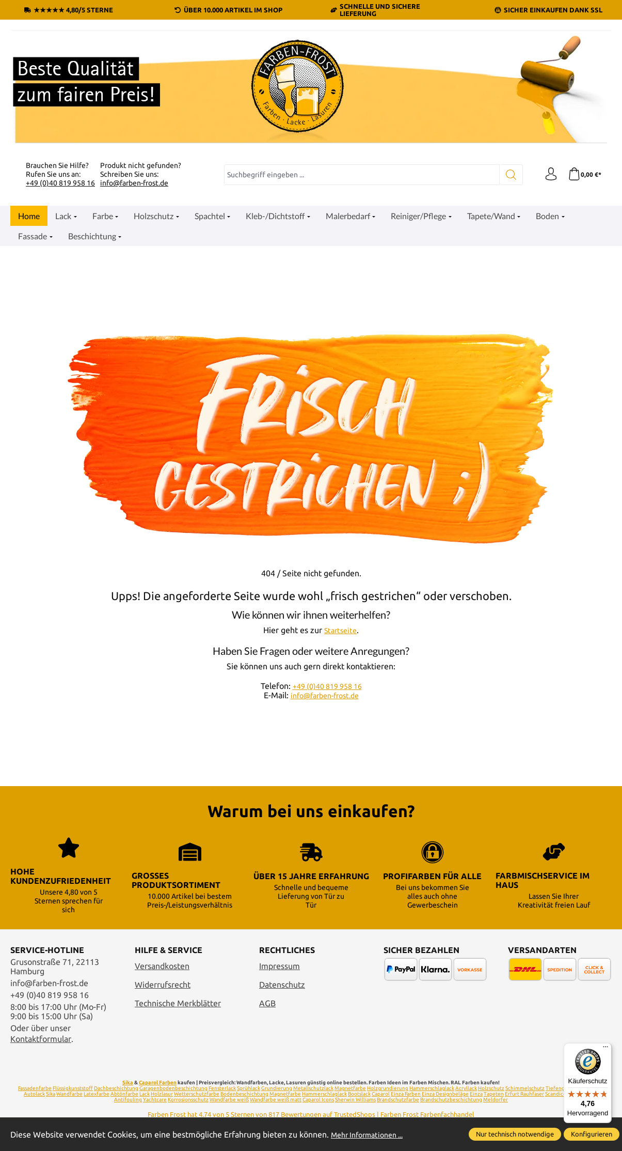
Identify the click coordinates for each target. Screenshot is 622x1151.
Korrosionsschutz (188, 1099)
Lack (144, 1094)
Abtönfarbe (124, 1094)
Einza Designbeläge (445, 1094)
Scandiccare (559, 1094)
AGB (267, 1003)
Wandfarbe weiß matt (275, 1099)
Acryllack (466, 1088)
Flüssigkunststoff (73, 1088)
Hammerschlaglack (431, 1088)
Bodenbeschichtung (244, 1094)
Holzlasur (162, 1094)
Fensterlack (222, 1088)
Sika (127, 1082)
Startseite (341, 630)
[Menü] (605, 1049)
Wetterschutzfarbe (196, 1094)
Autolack (34, 1094)
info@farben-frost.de (134, 183)
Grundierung (276, 1088)
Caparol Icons (318, 1099)
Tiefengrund (561, 1088)
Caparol (381, 1094)
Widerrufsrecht (162, 984)
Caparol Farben (158, 1082)
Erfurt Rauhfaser (524, 1094)
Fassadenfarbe (35, 1088)
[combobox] (359, 174)
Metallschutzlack (313, 1088)
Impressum (279, 966)
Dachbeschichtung (116, 1088)
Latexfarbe (96, 1094)
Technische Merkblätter (178, 1003)
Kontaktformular (40, 1038)
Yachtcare (155, 1099)
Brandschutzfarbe (398, 1099)
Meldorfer (495, 1099)
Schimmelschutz (525, 1088)
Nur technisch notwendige (515, 1134)
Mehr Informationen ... (372, 1134)
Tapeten (494, 1094)
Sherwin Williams (355, 1099)
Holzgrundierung (387, 1088)
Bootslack (359, 1094)
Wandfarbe (69, 1094)
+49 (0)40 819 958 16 (60, 183)
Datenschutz (282, 984)
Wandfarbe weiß (229, 1099)
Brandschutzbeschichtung (451, 1099)
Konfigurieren (591, 1134)
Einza (476, 1094)
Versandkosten (162, 966)
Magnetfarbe (350, 1088)
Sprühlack (248, 1088)
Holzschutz (491, 1088)
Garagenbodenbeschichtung (173, 1088)
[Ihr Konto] (547, 174)
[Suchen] (506, 174)
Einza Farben (406, 1094)
